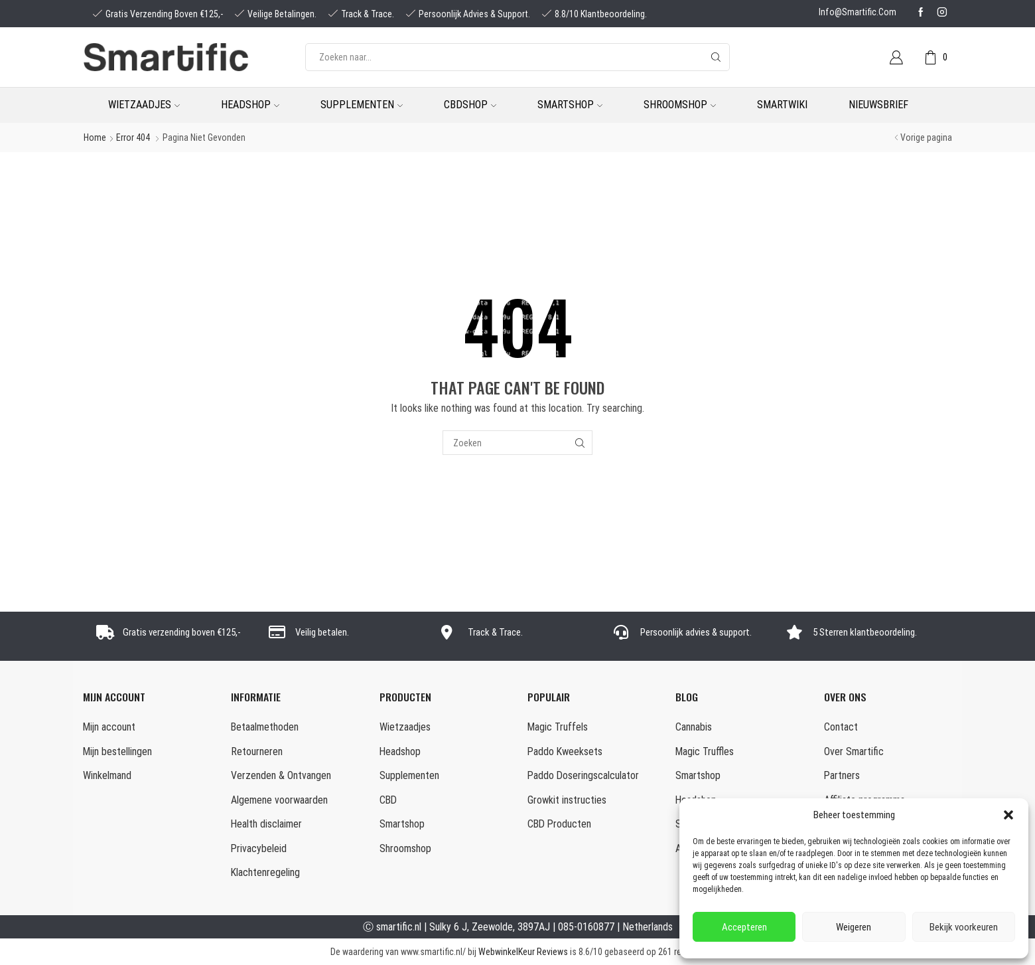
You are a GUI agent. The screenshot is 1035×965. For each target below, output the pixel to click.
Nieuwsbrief (878, 104)
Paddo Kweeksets (564, 751)
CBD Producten (559, 824)
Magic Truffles (704, 751)
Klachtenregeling (265, 872)
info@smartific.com (857, 12)
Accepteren (744, 927)
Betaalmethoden (265, 727)
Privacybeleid (259, 848)
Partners (842, 775)
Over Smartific (854, 751)
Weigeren (853, 927)
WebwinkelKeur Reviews (523, 951)
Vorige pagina (926, 137)
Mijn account (109, 727)
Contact (841, 727)
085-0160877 (586, 927)
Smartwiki (782, 104)
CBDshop (470, 104)
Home (95, 137)
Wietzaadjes (144, 104)
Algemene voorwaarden (279, 800)
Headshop (250, 104)
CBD (388, 800)
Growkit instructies (566, 800)
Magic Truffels (557, 727)
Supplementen (361, 104)
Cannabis (693, 727)
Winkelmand (107, 775)
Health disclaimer (266, 824)
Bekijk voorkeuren (964, 927)
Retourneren (257, 751)
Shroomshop (680, 104)
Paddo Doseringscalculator (583, 775)
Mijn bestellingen (117, 751)
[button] (1008, 815)
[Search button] (716, 57)
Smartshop (569, 104)
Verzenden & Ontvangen (281, 775)
